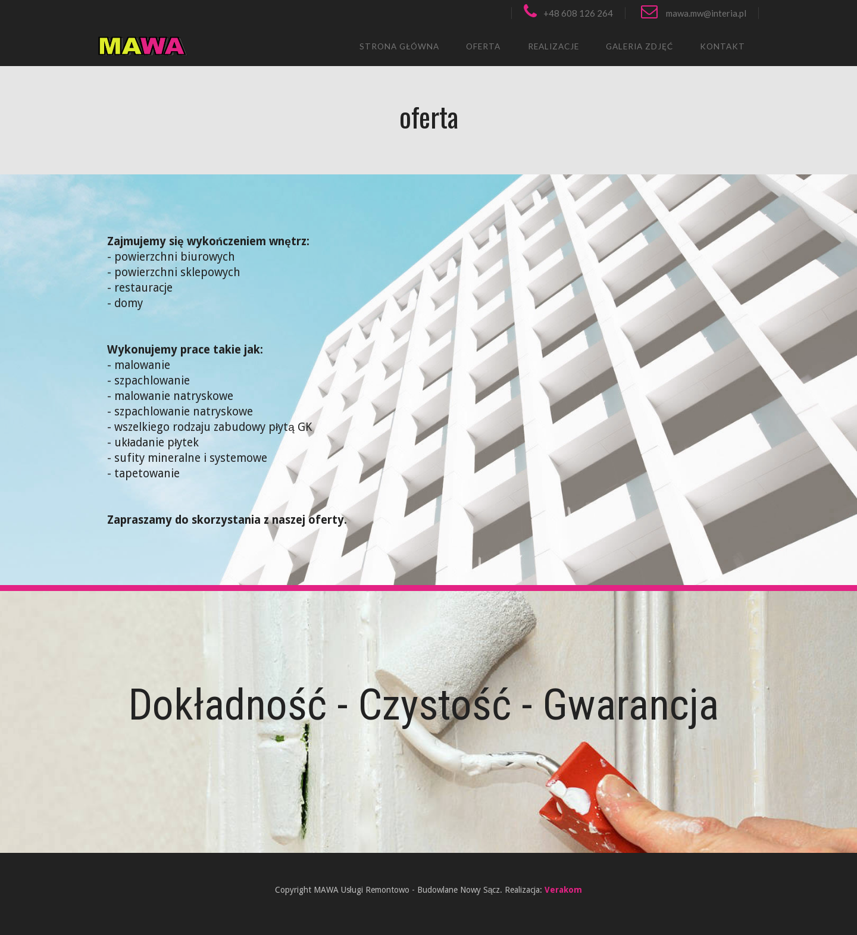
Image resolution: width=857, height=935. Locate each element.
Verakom (563, 890)
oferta (483, 46)
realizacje (553, 46)
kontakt (722, 46)
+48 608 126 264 (568, 12)
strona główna (399, 46)
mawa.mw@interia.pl (693, 12)
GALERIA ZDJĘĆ (639, 46)
